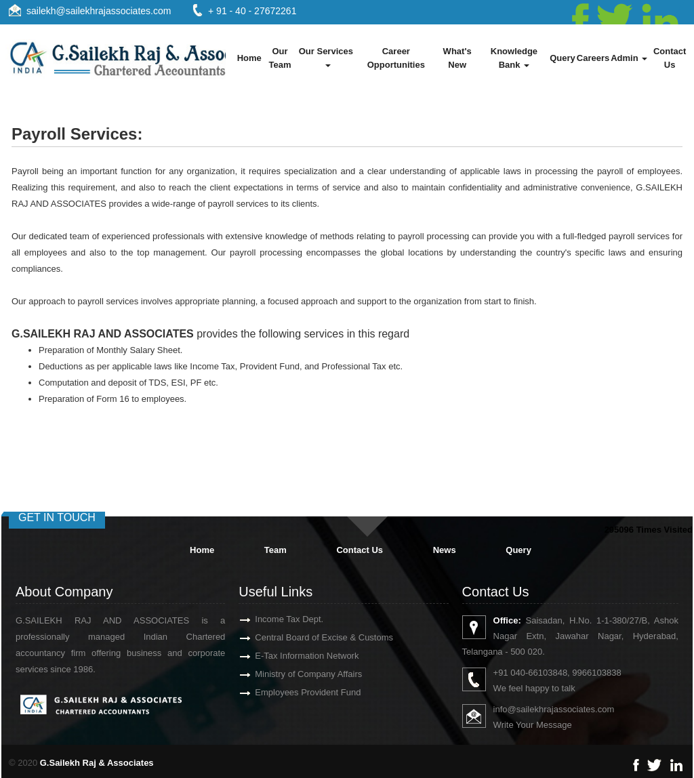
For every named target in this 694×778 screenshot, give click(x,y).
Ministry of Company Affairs (292, 674)
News (444, 550)
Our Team (280, 58)
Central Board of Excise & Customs (308, 637)
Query (562, 58)
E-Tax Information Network (291, 656)
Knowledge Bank (514, 58)
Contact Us (669, 58)
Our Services (327, 56)
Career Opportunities (396, 58)
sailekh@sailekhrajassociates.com (98, 10)
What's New (457, 58)
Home (249, 58)
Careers (593, 58)
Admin (629, 58)
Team (275, 550)
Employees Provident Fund (292, 692)
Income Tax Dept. (273, 619)
